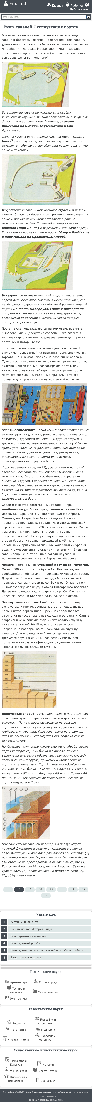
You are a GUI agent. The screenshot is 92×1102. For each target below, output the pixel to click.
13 (29, 889)
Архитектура (18, 982)
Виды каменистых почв (26, 957)
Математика (18, 1029)
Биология (18, 1023)
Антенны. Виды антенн (26, 922)
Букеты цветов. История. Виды (31, 929)
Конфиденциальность (46, 1096)
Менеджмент (18, 1070)
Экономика (48, 1080)
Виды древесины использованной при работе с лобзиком (48, 950)
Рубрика (77, 5)
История (48, 1064)
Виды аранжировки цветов (28, 936)
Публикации (79, 9)
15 (51, 889)
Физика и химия (18, 1039)
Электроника (18, 998)
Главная (57, 5)
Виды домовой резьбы (26, 943)
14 (40, 889)
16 (62, 889)
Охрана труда (48, 982)
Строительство (48, 992)
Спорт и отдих (47, 1070)
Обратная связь (81, 1092)
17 (72, 889)
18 (83, 889)
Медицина (48, 1029)
